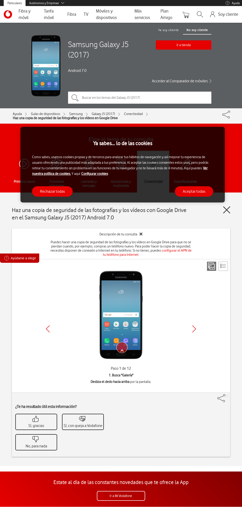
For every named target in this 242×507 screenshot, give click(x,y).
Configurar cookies (94, 174)
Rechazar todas (52, 191)
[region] (122, 165)
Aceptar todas (194, 191)
